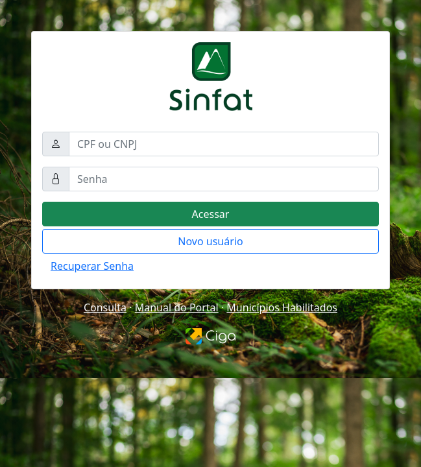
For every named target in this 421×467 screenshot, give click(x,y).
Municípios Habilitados (281, 307)
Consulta (105, 307)
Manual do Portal (177, 307)
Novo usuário (210, 241)
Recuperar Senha (92, 266)
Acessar (211, 214)
